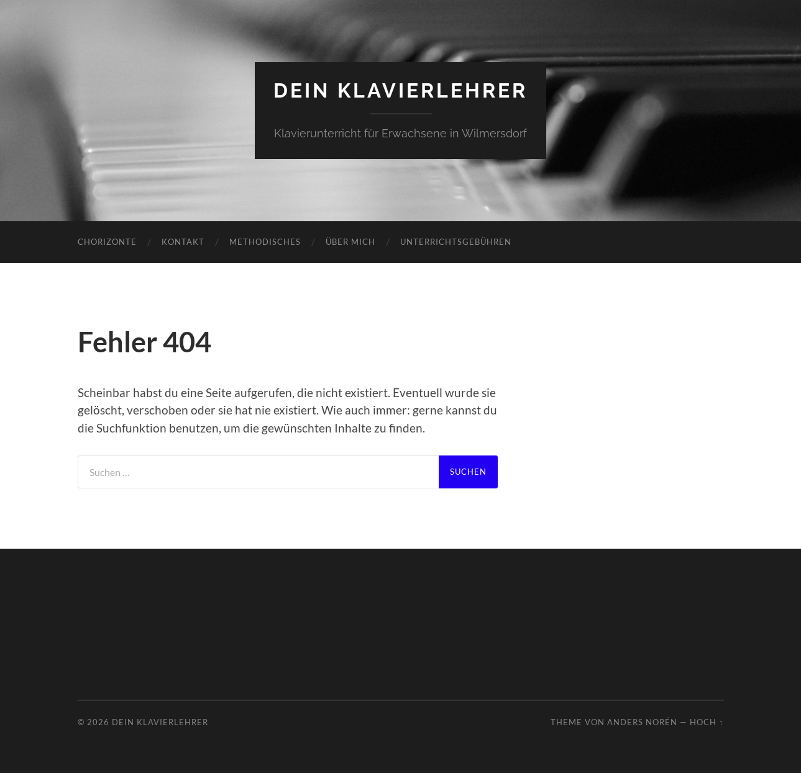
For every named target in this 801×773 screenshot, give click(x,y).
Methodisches (265, 242)
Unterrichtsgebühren (455, 242)
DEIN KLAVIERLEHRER (400, 90)
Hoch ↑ (706, 722)
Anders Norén (642, 722)
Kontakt (183, 242)
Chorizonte (107, 242)
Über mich (350, 242)
